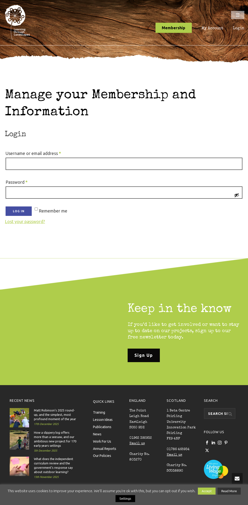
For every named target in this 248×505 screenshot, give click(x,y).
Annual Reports (104, 448)
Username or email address (42, 152)
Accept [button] (207, 491)
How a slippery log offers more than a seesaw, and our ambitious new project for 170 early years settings (55, 439)
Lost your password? (25, 221)
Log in (18, 211)
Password (25, 181)
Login (238, 28)
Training (99, 412)
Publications (102, 426)
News (97, 434)
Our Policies (102, 455)
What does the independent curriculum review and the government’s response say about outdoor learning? (53, 465)
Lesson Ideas (103, 419)
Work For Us (102, 441)
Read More (229, 491)
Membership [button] (173, 28)
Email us (137, 443)
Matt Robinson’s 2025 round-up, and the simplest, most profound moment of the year (55, 415)
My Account (212, 28)
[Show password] (236, 195)
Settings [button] (125, 498)
